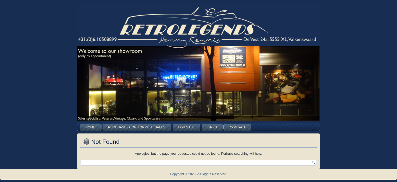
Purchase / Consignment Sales (136, 127)
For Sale (186, 127)
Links (212, 127)
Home (90, 127)
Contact (238, 127)
